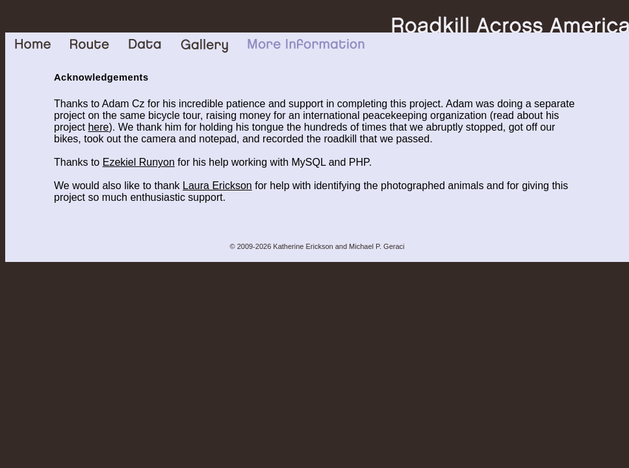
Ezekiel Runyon (139, 162)
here (98, 127)
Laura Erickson (217, 185)
